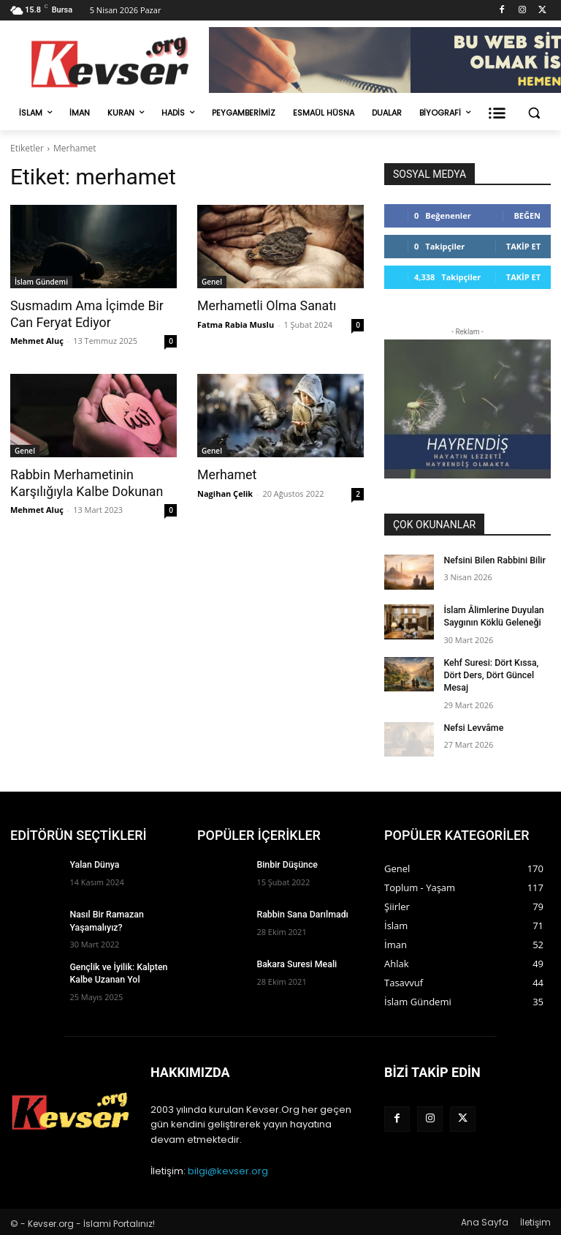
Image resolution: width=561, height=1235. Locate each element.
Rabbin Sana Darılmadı (301, 913)
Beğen (527, 215)
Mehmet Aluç (37, 339)
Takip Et (523, 246)
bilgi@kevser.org (228, 1169)
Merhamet (225, 474)
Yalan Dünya (93, 863)
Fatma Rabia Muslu (235, 323)
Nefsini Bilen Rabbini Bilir (492, 560)
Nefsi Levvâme (472, 726)
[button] (533, 113)
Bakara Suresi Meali (295, 962)
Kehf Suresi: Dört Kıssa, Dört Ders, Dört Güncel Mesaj (489, 673)
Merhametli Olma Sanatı (263, 306)
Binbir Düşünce (286, 863)
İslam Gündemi (41, 282)
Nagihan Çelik (225, 492)
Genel (212, 282)
